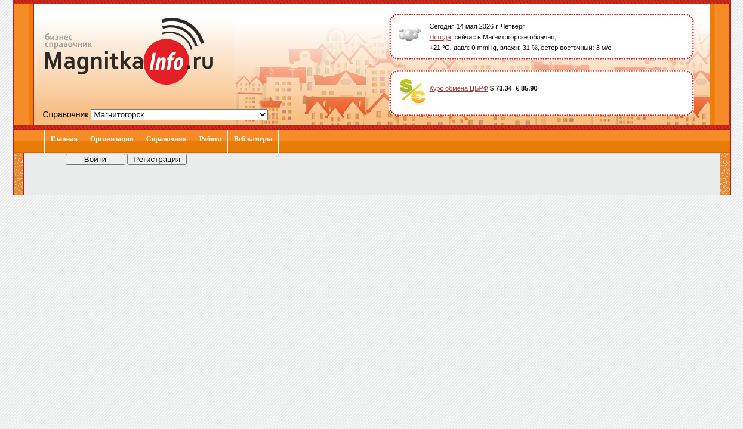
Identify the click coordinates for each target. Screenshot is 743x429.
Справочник (166, 139)
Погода (440, 37)
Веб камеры (253, 139)
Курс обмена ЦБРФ (459, 88)
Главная (64, 139)
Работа (210, 139)
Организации (112, 139)
